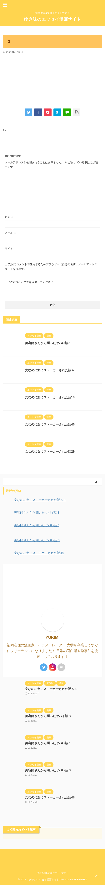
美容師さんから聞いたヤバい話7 (47, 343)
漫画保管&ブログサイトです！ (52, 873)
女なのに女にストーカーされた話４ (49, 370)
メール (10, 232)
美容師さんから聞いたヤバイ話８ (48, 716)
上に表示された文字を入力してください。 (30, 282)
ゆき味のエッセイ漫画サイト (52, 19)
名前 (9, 217)
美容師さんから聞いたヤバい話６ (48, 770)
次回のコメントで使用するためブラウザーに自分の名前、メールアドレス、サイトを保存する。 (52, 266)
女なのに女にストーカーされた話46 (50, 424)
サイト (9, 248)
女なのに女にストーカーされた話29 (50, 451)
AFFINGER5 (80, 879)
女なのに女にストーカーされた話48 (50, 797)
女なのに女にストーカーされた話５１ (51, 689)
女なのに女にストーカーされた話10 (50, 397)
